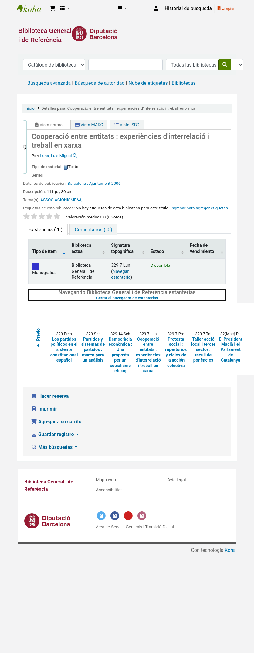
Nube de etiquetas (148, 83)
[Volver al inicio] (236, 634)
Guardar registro (53, 434)
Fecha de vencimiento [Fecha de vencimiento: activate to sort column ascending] (202, 248)
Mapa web (106, 480)
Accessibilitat (109, 490)
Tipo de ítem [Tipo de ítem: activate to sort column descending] (44, 251)
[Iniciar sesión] (156, 8)
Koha (230, 550)
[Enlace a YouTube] (128, 515)
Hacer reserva (50, 396)
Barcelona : (78, 183)
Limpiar (226, 8)
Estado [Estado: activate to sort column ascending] (157, 251)
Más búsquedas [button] (52, 447)
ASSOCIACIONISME (58, 199)
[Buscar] (224, 64)
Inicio (30, 108)
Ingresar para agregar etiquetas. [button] (200, 207)
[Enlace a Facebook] (114, 515)
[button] (52, 8)
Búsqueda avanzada (49, 83)
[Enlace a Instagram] (141, 515)
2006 (116, 183)
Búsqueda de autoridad (99, 83)
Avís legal (176, 480)
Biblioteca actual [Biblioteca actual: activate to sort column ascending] (81, 248)
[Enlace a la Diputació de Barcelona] (127, 33)
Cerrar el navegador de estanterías (159, 298)
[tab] (93, 229)
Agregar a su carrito (56, 421)
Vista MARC (89, 124)
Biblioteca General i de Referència (32, 8)
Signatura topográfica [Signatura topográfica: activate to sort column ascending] (122, 248)
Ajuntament (99, 183)
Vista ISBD (127, 124)
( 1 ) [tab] (45, 229)
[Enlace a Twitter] (101, 515)
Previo (38, 338)
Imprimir (44, 409)
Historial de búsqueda (188, 8)
